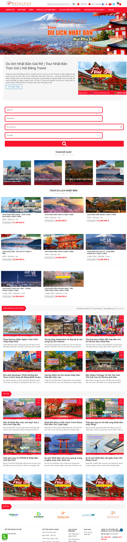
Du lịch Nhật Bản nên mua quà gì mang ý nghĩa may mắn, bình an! (63, 459)
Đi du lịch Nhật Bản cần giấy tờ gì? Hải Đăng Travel (104, 459)
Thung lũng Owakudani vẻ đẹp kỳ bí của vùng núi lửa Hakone (63, 340)
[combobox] (54, 110)
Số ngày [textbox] (10, 135)
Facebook (11, 533)
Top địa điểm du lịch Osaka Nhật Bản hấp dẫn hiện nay (62, 376)
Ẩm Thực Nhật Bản (96, 308)
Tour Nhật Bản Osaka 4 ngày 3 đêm (78, 179)
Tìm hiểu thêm (14, 87)
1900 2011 (82, 4)
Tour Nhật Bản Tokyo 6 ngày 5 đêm (47, 179)
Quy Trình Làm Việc (49, 532)
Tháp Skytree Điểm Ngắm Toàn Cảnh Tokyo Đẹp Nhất (20, 340)
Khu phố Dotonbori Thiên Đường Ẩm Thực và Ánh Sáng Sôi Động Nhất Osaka (22, 376)
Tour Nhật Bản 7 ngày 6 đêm (74, 535)
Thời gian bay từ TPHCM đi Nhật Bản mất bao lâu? (20, 459)
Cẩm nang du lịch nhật (13, 308)
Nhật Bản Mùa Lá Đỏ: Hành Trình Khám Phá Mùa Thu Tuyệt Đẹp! (63, 423)
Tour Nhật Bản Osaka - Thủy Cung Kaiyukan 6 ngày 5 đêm (16, 180)
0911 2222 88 (94, 4)
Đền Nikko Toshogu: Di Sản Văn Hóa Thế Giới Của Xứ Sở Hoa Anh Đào (103, 376)
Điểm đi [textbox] (10, 110)
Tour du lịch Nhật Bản (72, 530)
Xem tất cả (120, 308)
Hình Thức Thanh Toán (50, 539)
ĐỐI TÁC (6, 506)
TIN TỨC (6, 394)
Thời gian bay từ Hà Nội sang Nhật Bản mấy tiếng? (104, 423)
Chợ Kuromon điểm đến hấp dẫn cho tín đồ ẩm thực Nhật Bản (103, 340)
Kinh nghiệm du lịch (109, 308)
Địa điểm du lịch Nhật (83, 308)
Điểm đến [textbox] (10, 118)
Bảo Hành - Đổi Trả (49, 535)
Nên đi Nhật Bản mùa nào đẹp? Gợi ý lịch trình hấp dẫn (21, 423)
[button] (122, 171)
